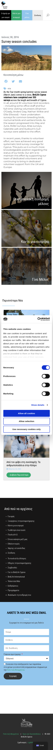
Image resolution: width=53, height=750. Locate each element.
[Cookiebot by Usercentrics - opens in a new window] (38, 319)
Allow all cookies (26, 413)
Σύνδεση (37, 15)
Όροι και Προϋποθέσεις (32, 734)
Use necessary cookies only (26, 429)
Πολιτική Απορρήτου (16, 670)
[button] (6, 81)
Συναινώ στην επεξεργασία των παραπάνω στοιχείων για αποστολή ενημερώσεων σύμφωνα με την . (25, 667)
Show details (37, 405)
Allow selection (26, 421)
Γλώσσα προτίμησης (12, 654)
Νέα (9, 88)
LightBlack (31, 742)
